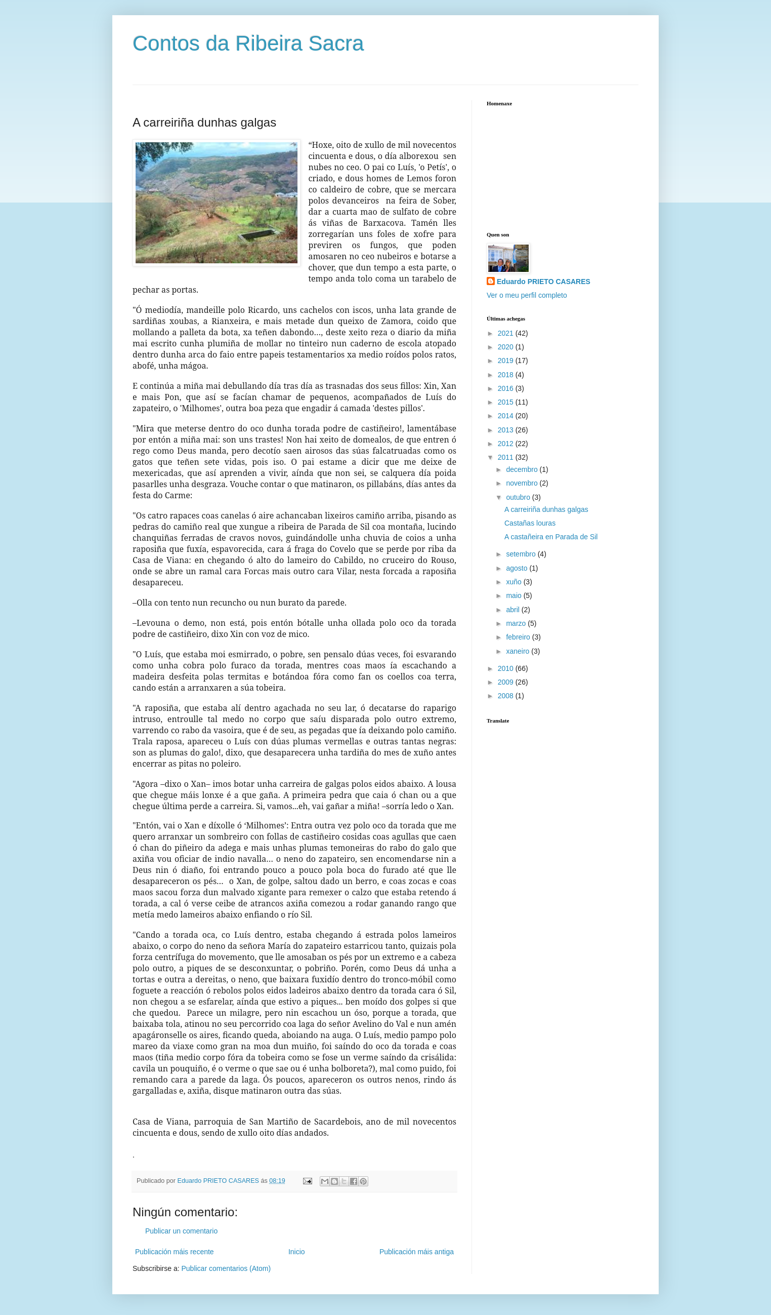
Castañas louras (529, 523)
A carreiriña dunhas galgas (546, 509)
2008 (507, 696)
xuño (514, 582)
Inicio (296, 1252)
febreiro (519, 637)
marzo (517, 623)
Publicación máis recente (174, 1252)
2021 (507, 333)
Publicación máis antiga (416, 1252)
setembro (521, 554)
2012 (507, 444)
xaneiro (518, 651)
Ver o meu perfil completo (527, 295)
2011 (507, 457)
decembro (522, 469)
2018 (507, 375)
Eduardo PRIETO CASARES (543, 281)
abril (513, 610)
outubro (519, 497)
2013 (507, 430)
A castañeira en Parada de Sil (550, 537)
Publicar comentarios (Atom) (226, 1268)
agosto (517, 568)
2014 (507, 416)
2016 (507, 388)
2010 (507, 668)
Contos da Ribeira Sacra (248, 43)
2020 (507, 347)
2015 (507, 402)
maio (514, 595)
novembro (522, 483)
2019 (507, 360)
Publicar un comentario (181, 1231)
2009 (507, 682)
